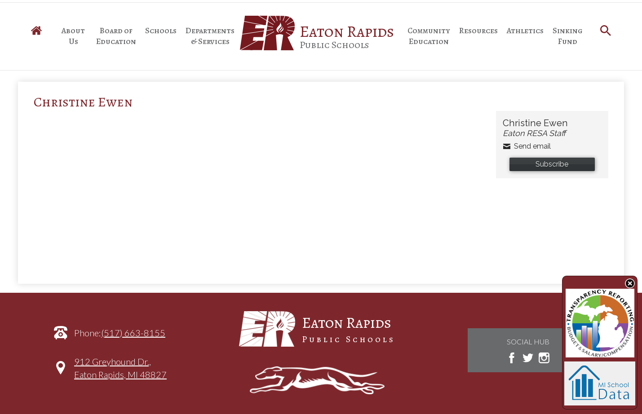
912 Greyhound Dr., (120, 372)
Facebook (511, 357)
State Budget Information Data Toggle (629, 283)
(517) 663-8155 (133, 332)
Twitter (527, 357)
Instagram (544, 357)
